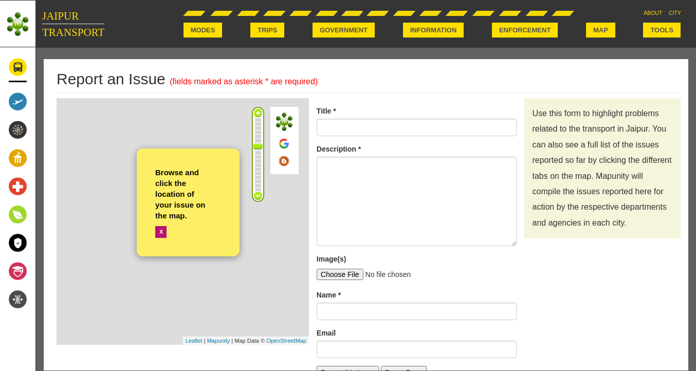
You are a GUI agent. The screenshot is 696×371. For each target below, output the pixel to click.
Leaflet (194, 341)
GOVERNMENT (344, 30)
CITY (675, 13)
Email (326, 333)
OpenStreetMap (286, 341)
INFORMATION (433, 30)
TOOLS (661, 30)
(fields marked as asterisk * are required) (244, 81)
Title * (326, 111)
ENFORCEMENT (525, 30)
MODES (203, 30)
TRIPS (267, 30)
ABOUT (653, 13)
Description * (339, 149)
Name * (329, 295)
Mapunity (218, 341)
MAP (600, 30)
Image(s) (331, 259)
